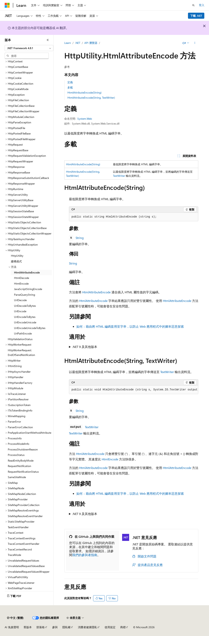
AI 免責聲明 (12, 627)
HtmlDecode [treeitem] (21, 278)
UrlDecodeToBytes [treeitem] (25, 306)
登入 (201, 5)
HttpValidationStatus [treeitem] (20, 339)
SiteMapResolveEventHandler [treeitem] (25, 516)
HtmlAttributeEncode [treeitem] (27, 272)
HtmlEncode (110, 459)
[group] (133, 390)
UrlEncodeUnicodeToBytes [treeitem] (29, 328)
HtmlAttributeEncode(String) (84, 92)
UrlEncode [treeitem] (20, 311)
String (80, 238)
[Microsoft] (7, 5)
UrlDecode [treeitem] (20, 300)
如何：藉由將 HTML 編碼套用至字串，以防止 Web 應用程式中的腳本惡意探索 (130, 326)
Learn (67, 43)
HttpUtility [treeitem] (17, 255)
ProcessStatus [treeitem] (16, 455)
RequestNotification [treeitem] (19, 466)
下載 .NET (196, 16)
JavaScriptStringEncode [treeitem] (28, 289)
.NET (77, 43)
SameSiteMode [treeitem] (17, 477)
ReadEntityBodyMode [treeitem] (21, 460)
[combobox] (29, 48)
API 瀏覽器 (90, 43)
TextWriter (119, 176)
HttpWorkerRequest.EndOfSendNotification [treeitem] (21, 352)
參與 (55, 627)
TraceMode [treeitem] (14, 555)
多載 (70, 87)
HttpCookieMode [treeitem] (18, 89)
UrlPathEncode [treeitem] (23, 333)
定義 (70, 82)
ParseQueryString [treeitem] (24, 294)
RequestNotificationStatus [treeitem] (23, 471)
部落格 (40, 627)
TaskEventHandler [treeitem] (18, 527)
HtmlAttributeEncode (96, 292)
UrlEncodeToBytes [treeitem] (24, 317)
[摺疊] (48, 39)
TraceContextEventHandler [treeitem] (23, 544)
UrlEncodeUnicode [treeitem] (25, 322)
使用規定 (110, 627)
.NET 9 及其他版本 (84, 347)
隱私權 (66, 627)
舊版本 (28, 627)
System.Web (84, 118)
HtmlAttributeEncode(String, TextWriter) (91, 97)
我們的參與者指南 (84, 555)
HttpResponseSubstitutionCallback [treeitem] (28, 178)
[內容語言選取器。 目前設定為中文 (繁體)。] (15, 618)
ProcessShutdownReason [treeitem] (23, 449)
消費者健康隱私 (87, 627)
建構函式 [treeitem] (16, 261)
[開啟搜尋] (193, 5)
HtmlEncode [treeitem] (21, 283)
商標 (123, 627)
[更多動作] (194, 43)
